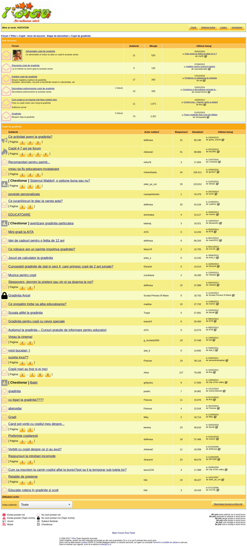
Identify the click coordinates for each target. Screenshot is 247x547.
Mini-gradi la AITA (21, 232)
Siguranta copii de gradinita (26, 65)
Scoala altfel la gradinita (25, 313)
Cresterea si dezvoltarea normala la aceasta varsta (201, 89)
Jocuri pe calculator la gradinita (30, 258)
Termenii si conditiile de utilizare (166, 542)
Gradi (12, 417)
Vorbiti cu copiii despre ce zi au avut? (34, 449)
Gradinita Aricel (19, 295)
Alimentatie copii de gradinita (40, 51)
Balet (33, 382)
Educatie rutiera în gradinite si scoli (33, 490)
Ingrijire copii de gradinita (24, 76)
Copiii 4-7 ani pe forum (24, 148)
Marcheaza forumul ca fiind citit (228, 504)
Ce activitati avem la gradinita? (30, 137)
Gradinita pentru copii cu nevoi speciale (36, 321)
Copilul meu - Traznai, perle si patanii (201, 102)
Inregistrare (237, 27)
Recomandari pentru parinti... (29, 162)
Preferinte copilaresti (23, 436)
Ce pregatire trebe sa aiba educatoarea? (37, 304)
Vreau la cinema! (20, 337)
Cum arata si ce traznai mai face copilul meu (34, 99)
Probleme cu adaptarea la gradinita (201, 78)
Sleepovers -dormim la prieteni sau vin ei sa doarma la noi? (50, 282)
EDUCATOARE (19, 214)
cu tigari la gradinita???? (25, 400)
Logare (223, 27)
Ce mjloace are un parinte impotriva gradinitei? (41, 249)
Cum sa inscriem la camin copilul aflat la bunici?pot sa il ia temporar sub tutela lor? (67, 470)
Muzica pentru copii (22, 275)
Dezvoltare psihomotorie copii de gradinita (33, 88)
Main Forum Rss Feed (123, 533)
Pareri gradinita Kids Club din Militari (201, 115)
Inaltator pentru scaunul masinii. (200, 66)
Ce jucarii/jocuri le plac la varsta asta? (35, 201)
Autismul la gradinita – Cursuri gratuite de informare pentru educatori (57, 330)
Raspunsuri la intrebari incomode (32, 456)
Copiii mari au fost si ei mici (27, 369)
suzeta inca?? (18, 357)
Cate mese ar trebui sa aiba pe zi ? (201, 54)
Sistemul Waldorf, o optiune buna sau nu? (60, 180)
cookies (84, 542)
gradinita (14, 391)
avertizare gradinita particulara (51, 223)
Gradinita (16, 113)
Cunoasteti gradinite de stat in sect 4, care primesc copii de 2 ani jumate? (60, 266)
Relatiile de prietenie (23, 476)
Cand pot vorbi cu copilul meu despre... (36, 424)
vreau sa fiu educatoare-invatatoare (33, 169)
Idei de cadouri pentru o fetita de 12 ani (36, 240)
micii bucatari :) (19, 350)
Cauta (193, 27)
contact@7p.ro (105, 544)
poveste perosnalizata (24, 194)
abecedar (15, 408)
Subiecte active (208, 27)
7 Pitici (73, 538)
